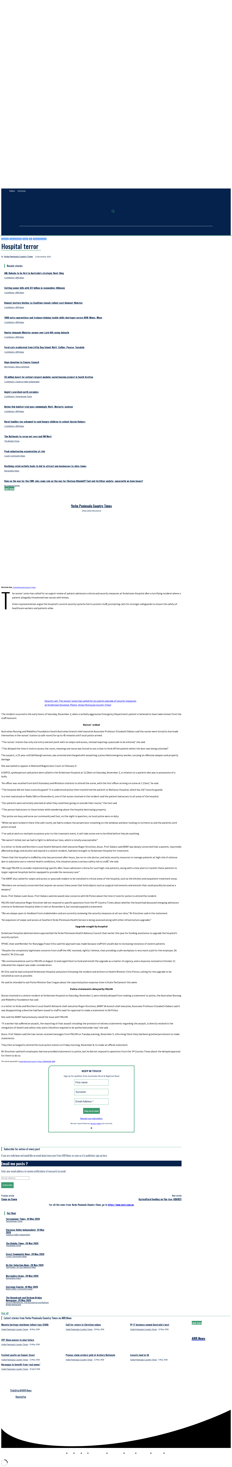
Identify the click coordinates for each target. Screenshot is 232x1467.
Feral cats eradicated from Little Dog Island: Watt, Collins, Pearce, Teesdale (44, 347)
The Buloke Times (11, 441)
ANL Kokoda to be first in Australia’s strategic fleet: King (34, 273)
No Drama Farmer (12, 485)
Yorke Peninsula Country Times (18, 256)
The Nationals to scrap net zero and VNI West (28, 436)
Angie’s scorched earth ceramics (21, 392)
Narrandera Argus (11, 470)
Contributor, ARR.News (14, 277)
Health (5, 239)
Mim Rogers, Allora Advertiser (16, 366)
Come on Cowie (9, 1199)
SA (30, 239)
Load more (9, 488)
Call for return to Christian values (83, 1324)
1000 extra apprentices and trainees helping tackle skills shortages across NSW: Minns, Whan (53, 317)
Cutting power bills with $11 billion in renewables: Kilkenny (34, 288)
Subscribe (7, 1185)
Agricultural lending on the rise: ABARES (160, 1199)
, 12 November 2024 (37, 1061)
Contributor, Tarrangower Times (18, 396)
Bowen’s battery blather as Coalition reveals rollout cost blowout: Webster (43, 302)
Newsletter (21, 1397)
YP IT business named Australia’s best (149, 1324)
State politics (39, 239)
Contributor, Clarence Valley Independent (22, 381)
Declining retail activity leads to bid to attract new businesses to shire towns (45, 466)
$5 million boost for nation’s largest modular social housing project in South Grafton (48, 377)
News (25, 239)
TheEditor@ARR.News (21, 1390)
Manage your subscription (91, 1118)
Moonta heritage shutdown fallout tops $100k (25, 1324)
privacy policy (96, 1123)
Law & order (16, 239)
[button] (113, 211)
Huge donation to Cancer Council (21, 362)
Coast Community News (14, 456)
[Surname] (91, 1092)
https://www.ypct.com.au (91, 510)
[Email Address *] (91, 1101)
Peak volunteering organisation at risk (24, 451)
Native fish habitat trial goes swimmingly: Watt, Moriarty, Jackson (38, 406)
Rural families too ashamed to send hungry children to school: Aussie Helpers (44, 421)
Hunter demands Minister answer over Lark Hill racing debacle (36, 332)
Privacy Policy (6, 1384)
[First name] (91, 1082)
